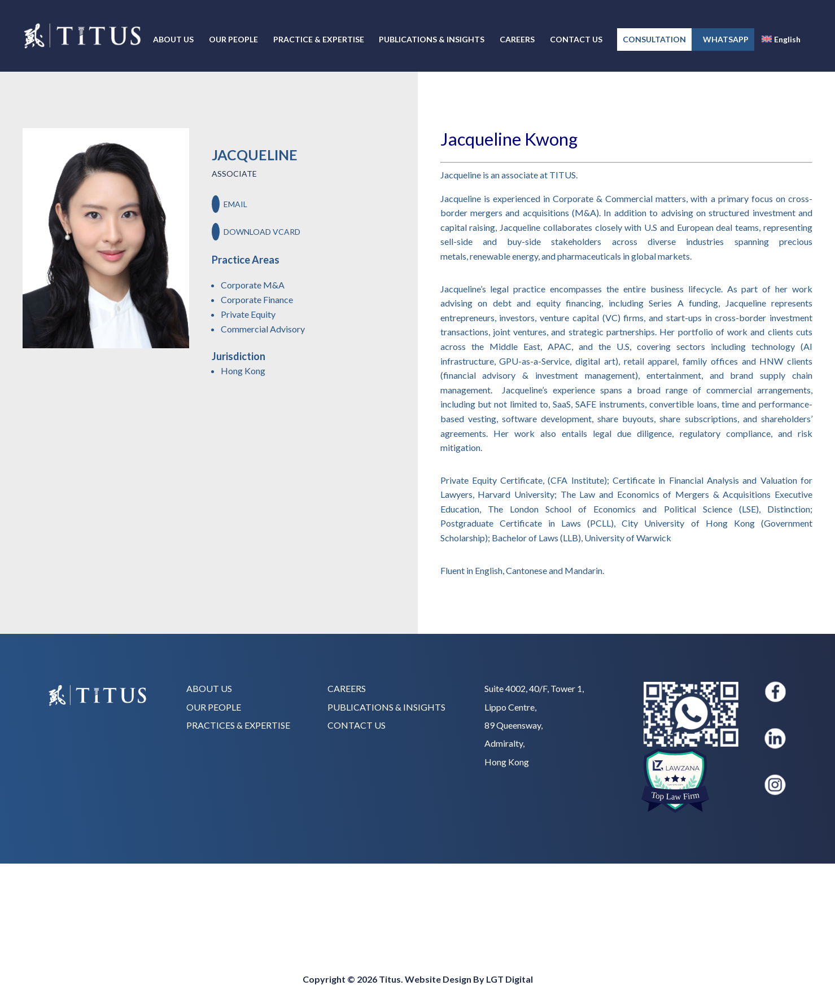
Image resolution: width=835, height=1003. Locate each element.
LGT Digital (509, 979)
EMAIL (229, 204)
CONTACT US (576, 40)
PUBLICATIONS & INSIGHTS (431, 40)
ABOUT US (173, 40)
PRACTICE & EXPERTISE (318, 40)
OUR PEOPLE (233, 40)
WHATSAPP (723, 39)
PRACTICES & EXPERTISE (238, 725)
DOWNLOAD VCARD (256, 231)
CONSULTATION (654, 39)
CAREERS (517, 40)
